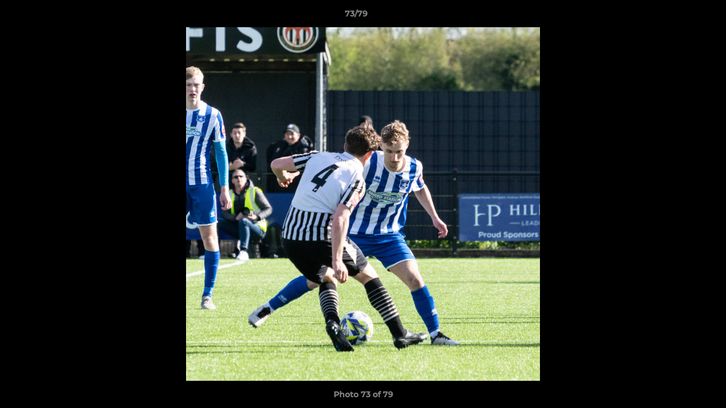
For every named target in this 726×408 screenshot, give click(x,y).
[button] (678, 16)
